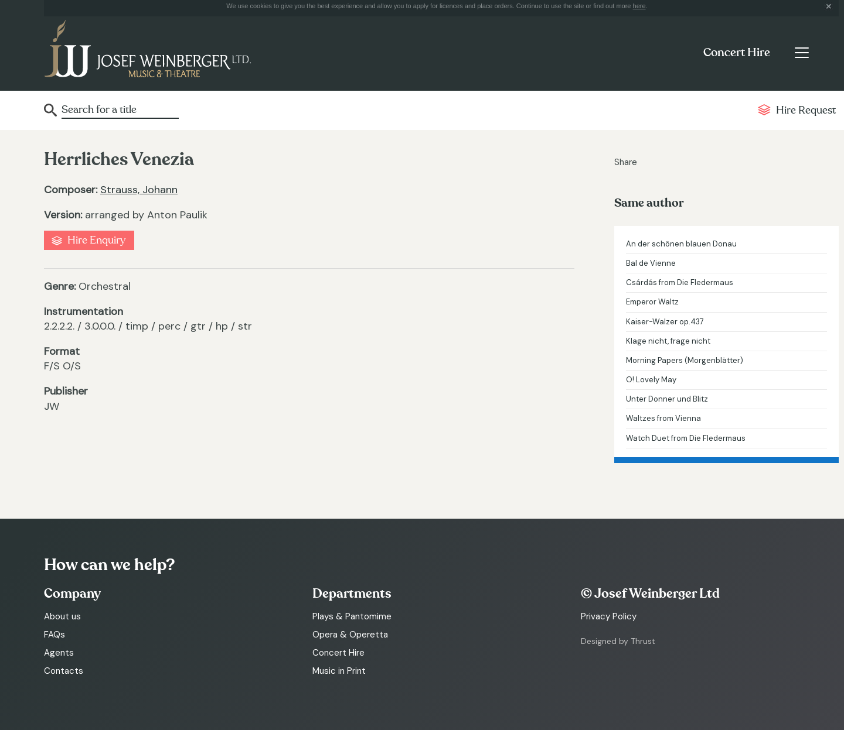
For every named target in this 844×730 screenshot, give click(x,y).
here (639, 5)
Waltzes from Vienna (663, 418)
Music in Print (339, 671)
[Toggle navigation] (801, 52)
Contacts (63, 671)
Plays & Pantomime (352, 616)
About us (62, 616)
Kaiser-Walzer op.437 (665, 322)
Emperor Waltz (652, 302)
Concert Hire (736, 52)
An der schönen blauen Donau (681, 244)
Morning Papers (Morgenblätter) (684, 360)
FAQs (54, 634)
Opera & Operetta (350, 634)
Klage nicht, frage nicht (668, 341)
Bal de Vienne (651, 263)
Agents (59, 653)
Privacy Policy (609, 616)
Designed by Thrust (618, 641)
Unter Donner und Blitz (667, 399)
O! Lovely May (651, 380)
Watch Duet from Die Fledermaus (686, 438)
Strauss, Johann (139, 190)
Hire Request (806, 110)
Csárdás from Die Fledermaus (679, 282)
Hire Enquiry (96, 240)
